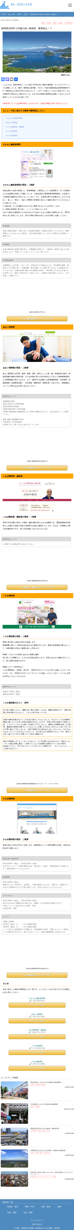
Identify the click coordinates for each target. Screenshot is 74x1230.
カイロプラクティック (44, 1177)
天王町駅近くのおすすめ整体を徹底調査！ (44, 1104)
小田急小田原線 (40, 1085)
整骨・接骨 (46, 23)
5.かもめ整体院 (11, 135)
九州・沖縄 (27, 1212)
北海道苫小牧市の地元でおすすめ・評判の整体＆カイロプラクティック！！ (51, 1173)
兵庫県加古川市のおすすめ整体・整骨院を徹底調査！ (48, 1150)
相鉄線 (38, 1107)
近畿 (59, 1206)
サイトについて (37, 1220)
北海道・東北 (12, 1206)
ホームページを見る (37, 1005)
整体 (55, 23)
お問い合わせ (37, 1224)
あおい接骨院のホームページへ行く (37, 468)
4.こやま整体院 (11, 131)
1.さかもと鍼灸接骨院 (14, 118)
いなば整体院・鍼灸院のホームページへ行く (37, 587)
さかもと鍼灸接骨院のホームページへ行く (37, 319)
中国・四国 (11, 1212)
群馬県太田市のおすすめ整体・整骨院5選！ (45, 1128)
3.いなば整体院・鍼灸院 (15, 127)
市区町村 (68, 23)
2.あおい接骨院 (11, 122)
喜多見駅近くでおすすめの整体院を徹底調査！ (46, 1082)
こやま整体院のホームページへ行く (37, 790)
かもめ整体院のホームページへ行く (37, 975)
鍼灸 (60, 23)
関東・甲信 (29, 1206)
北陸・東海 (45, 1206)
